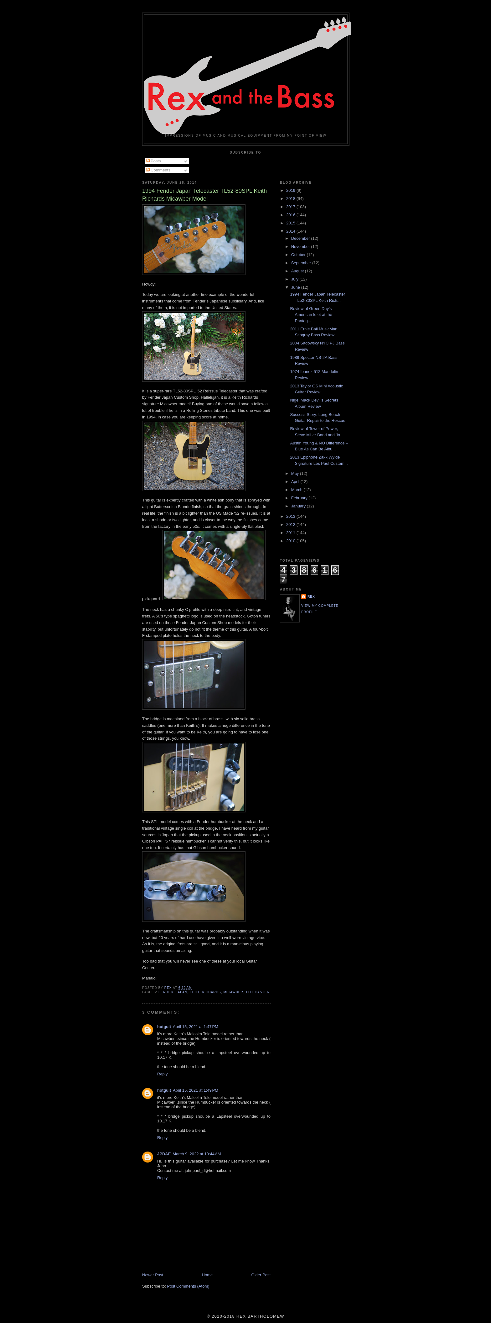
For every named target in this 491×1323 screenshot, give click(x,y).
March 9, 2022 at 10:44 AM (197, 1154)
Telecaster (258, 992)
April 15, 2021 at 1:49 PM (195, 1090)
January (299, 506)
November (301, 246)
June (296, 287)
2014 (291, 231)
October (299, 254)
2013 (291, 516)
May (295, 473)
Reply (162, 1074)
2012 (291, 524)
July (295, 279)
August (298, 271)
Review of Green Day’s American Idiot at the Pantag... (311, 314)
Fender (165, 992)
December (301, 238)
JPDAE (164, 1154)
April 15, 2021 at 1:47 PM (195, 1026)
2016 (291, 215)
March (297, 489)
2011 (291, 532)
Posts (153, 161)
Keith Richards (205, 992)
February (300, 498)
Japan (181, 992)
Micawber (233, 992)
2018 (291, 198)
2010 (291, 540)
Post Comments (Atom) (188, 1286)
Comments (158, 170)
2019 (291, 190)
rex (311, 596)
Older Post (261, 1275)
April (296, 481)
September (301, 262)
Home (207, 1275)
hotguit (164, 1026)
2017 (291, 206)
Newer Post (152, 1275)
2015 (291, 223)
